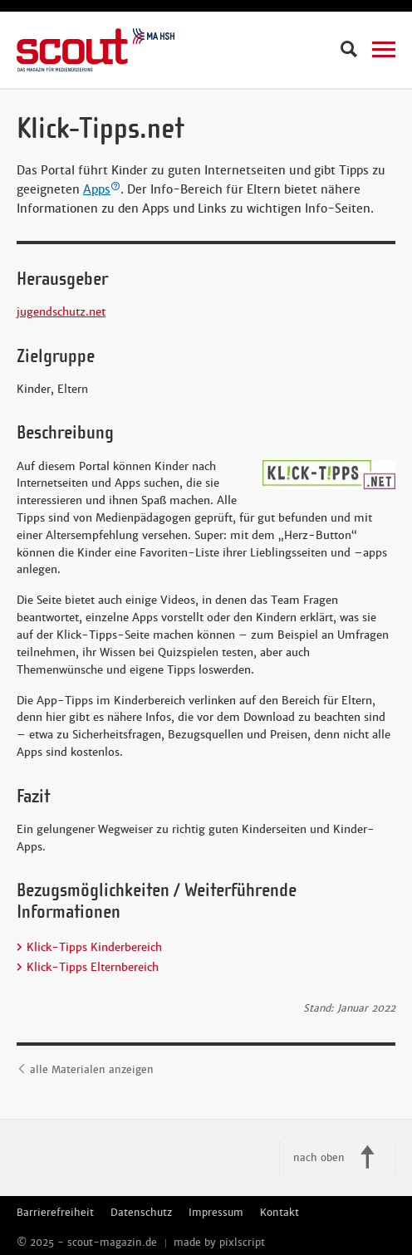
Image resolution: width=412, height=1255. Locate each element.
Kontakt (279, 1212)
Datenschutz (141, 1212)
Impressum (216, 1212)
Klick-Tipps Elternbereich (93, 967)
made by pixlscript (219, 1242)
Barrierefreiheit (55, 1212)
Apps (101, 189)
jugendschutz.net (61, 312)
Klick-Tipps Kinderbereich (94, 947)
